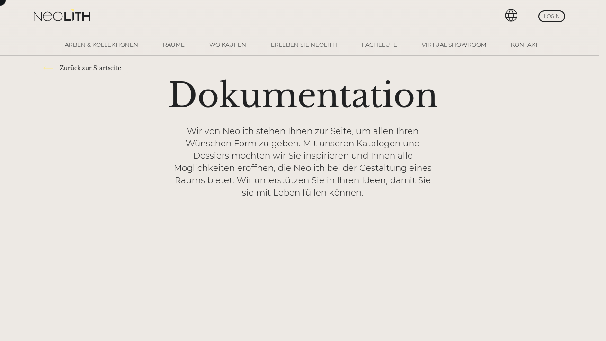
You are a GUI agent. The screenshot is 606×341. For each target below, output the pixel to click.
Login (552, 16)
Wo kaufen (227, 44)
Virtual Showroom (454, 44)
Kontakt (524, 44)
